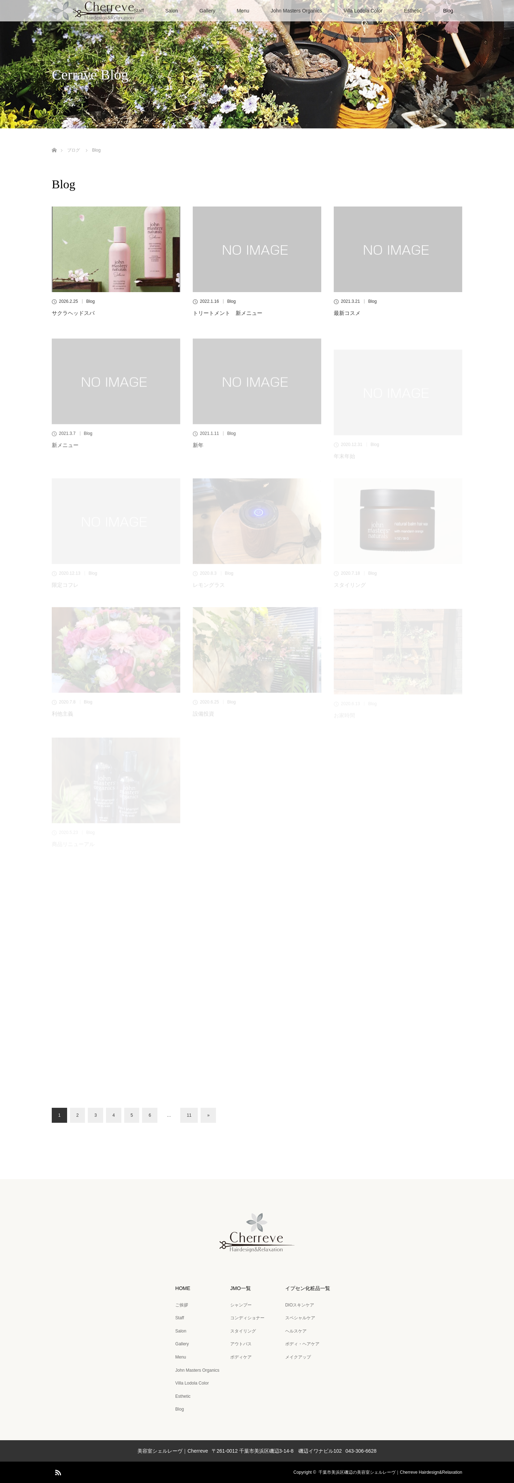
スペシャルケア (300, 1317)
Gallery (207, 11)
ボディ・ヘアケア (302, 1343)
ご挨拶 (181, 1305)
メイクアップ (298, 1357)
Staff (179, 1317)
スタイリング (243, 1331)
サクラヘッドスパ (73, 313)
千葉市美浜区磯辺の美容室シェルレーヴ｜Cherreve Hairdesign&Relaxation (390, 1472)
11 (189, 1115)
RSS (57, 1471)
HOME (182, 1288)
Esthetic (413, 11)
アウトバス (241, 1343)
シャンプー (241, 1305)
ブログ (73, 150)
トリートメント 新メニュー (227, 313)
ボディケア (241, 1357)
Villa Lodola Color (362, 11)
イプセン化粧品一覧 (307, 1288)
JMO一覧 (240, 1288)
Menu (243, 11)
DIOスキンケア (299, 1305)
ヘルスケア (296, 1331)
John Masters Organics (296, 11)
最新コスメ (347, 313)
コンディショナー (247, 1317)
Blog (448, 11)
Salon (171, 11)
